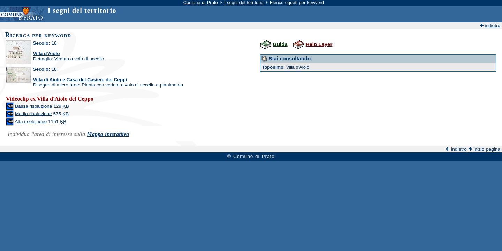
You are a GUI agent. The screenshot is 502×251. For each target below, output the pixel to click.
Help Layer (319, 44)
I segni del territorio (244, 2)
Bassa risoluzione (33, 105)
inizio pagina (486, 149)
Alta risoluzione (31, 121)
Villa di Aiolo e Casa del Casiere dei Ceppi (80, 79)
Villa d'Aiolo (46, 53)
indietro (492, 25)
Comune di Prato (200, 2)
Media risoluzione (33, 113)
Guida (280, 44)
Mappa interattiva (108, 134)
